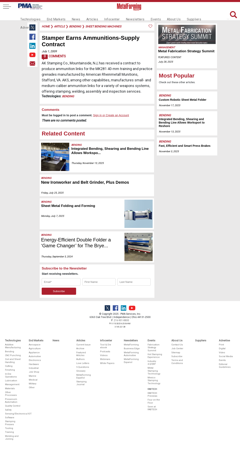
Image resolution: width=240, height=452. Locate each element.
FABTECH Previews (152, 394)
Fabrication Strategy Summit (153, 347)
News (71, 15)
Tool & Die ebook (105, 346)
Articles (86, 15)
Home (46, 26)
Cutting (8, 366)
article (59, 26)
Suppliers (181, 15)
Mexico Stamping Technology (154, 380)
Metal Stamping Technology (154, 371)
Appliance (34, 352)
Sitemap (175, 352)
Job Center (177, 348)
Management (166, 47)
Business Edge (132, 348)
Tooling (9, 428)
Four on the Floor (154, 401)
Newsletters (126, 15)
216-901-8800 (121, 320)
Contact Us (177, 344)
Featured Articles (81, 354)
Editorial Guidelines (225, 365)
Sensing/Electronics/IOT (13, 413)
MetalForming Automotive (131, 354)
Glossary (80, 371)
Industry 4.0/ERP (152, 362)
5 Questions (82, 367)
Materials (10, 388)
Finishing (10, 370)
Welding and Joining (12, 437)
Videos (104, 355)
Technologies (29, 15)
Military (32, 383)
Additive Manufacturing (13, 346)
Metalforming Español (83, 376)
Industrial (34, 368)
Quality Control (12, 406)
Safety (8, 410)
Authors (80, 359)
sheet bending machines (103, 26)
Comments (54, 57)
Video (222, 352)
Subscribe (176, 356)
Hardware (34, 364)
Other (32, 387)
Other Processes (11, 393)
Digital (222, 348)
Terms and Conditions (177, 361)
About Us (162, 15)
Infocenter (105, 15)
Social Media (226, 356)
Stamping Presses (10, 423)
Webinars (105, 359)
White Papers (107, 363)
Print (221, 344)
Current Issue (83, 344)
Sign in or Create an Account (111, 115)
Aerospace (34, 344)
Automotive (35, 356)
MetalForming (131, 344)
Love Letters (82, 363)
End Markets (53, 15)
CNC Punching (13, 355)
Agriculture (35, 348)
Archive (80, 348)
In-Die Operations (11, 375)
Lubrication (11, 380)
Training (9, 432)
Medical (33, 380)
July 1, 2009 (49, 51)
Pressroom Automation (11, 400)
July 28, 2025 (165, 61)
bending (75, 26)
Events (145, 15)
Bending (68, 96)
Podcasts (105, 351)
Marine (32, 376)
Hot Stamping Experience (155, 356)
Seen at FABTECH (152, 408)
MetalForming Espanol (131, 360)
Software (9, 417)
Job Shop (34, 372)
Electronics (35, 360)
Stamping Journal (81, 383)
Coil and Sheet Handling (13, 360)
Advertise (200, 15)
